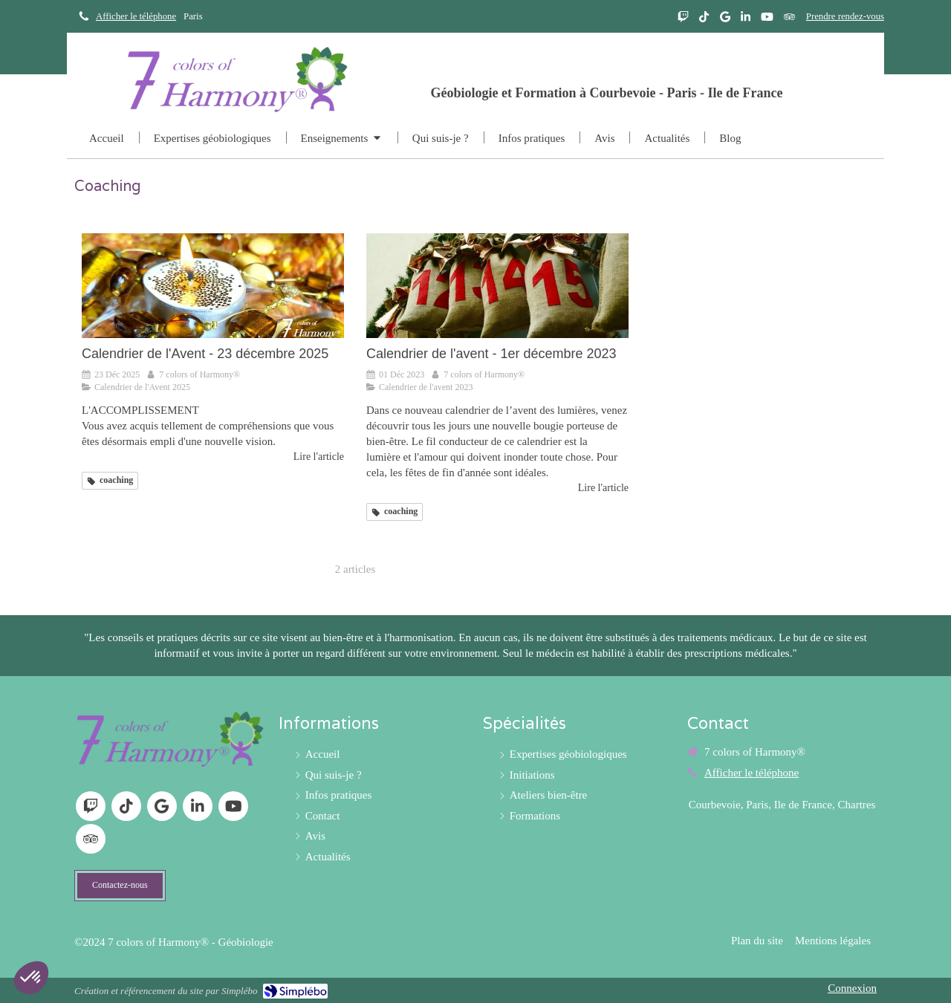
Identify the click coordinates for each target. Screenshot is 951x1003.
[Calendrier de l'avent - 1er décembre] (497, 285)
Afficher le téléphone (136, 16)
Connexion (852, 988)
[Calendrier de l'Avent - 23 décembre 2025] (213, 285)
